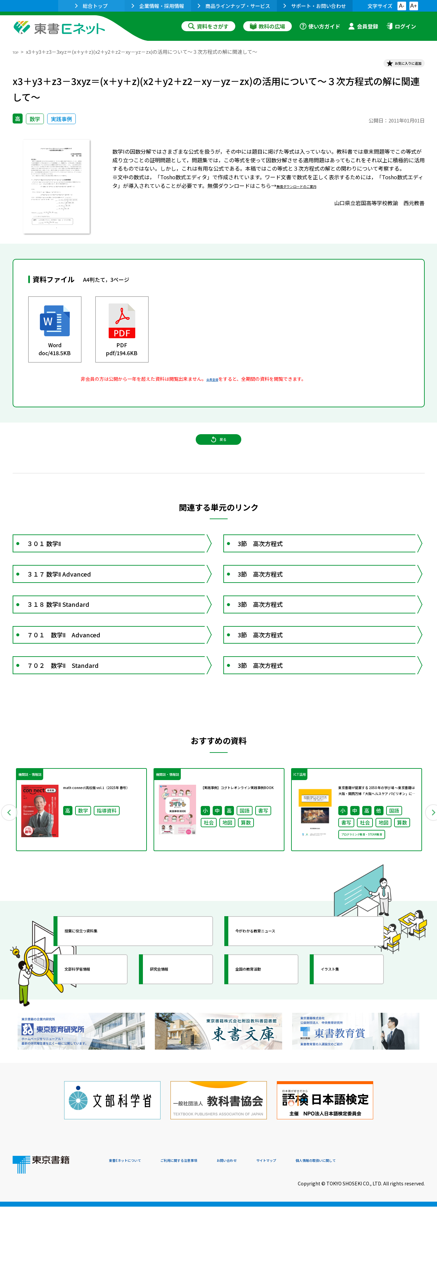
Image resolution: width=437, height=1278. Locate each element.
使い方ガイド (320, 26)
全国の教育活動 (262, 1048)
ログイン (401, 26)
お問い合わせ (274, 1233)
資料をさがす (208, 26)
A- (401, 6)
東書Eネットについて (134, 1233)
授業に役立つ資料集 (98, 1010)
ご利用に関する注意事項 (209, 1233)
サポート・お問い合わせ (314, 5)
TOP (18, 51)
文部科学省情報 (92, 1048)
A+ (413, 6)
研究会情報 (171, 1048)
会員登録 (363, 26)
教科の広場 (267, 26)
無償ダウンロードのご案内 (308, 191)
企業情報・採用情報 (158, 5)
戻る (218, 454)
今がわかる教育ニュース (274, 1010)
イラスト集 (342, 1048)
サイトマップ (325, 1233)
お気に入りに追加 (396, 66)
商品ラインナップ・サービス (234, 5)
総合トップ (91, 5)
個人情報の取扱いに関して (393, 1233)
